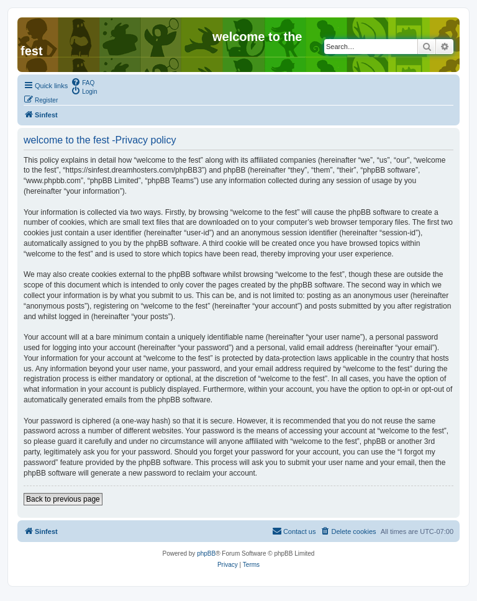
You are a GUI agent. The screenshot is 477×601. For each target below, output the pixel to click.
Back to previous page (63, 499)
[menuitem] (82, 82)
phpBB (206, 553)
